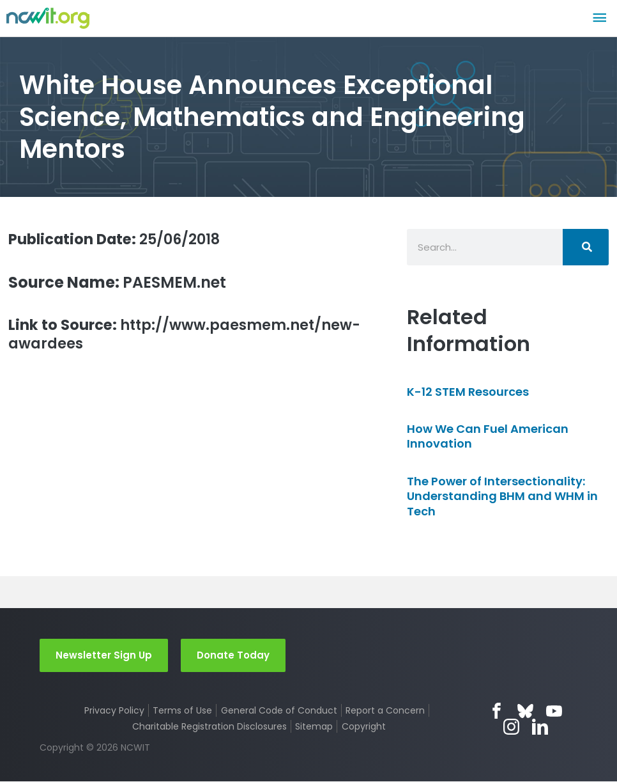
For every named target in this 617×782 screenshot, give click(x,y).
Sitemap (314, 727)
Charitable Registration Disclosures (209, 727)
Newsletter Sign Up (104, 655)
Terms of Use (182, 711)
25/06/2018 (121, 238)
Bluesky (526, 711)
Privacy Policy (114, 711)
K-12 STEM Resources (468, 392)
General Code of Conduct (279, 711)
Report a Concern (385, 711)
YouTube (555, 711)
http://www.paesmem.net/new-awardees (173, 336)
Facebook (497, 711)
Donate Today (233, 655)
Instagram (511, 727)
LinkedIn (540, 727)
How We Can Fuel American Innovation (487, 436)
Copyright (364, 727)
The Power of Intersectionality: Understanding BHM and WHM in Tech (502, 496)
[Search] (586, 247)
